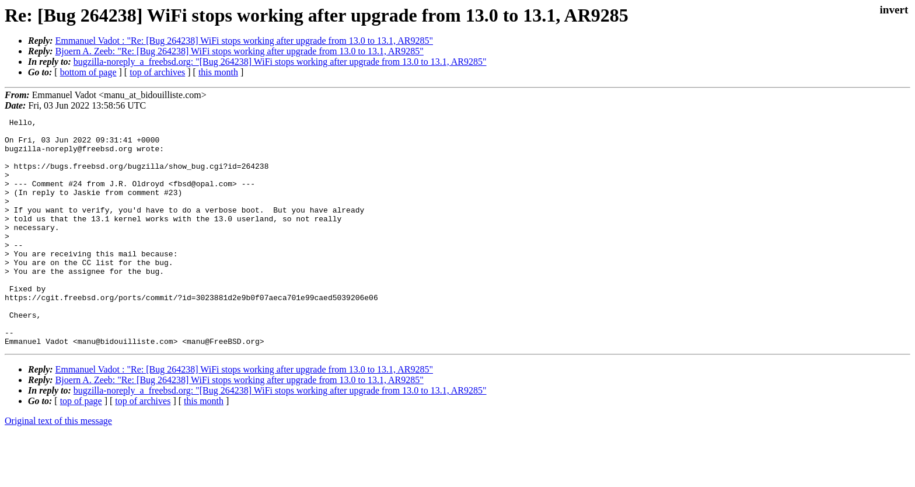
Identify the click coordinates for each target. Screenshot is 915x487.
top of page (81, 446)
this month (218, 72)
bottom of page (88, 72)
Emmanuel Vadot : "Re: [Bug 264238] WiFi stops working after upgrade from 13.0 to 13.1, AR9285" (244, 41)
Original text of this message (58, 466)
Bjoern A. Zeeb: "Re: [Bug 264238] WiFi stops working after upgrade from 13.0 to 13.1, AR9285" (239, 51)
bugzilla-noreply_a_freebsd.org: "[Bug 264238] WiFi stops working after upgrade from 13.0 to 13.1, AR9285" (280, 62)
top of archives (157, 72)
